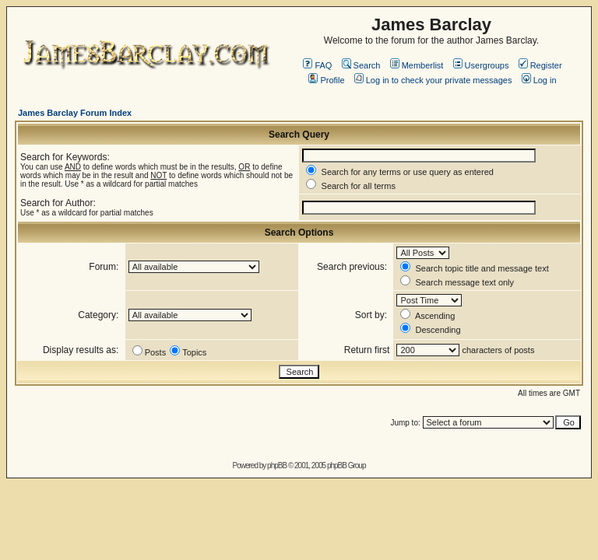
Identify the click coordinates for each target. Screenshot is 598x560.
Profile (326, 80)
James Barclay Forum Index (75, 112)
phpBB (277, 465)
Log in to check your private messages (433, 80)
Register (540, 65)
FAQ (317, 65)
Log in (539, 80)
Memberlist (417, 65)
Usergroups (481, 65)
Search (361, 65)
